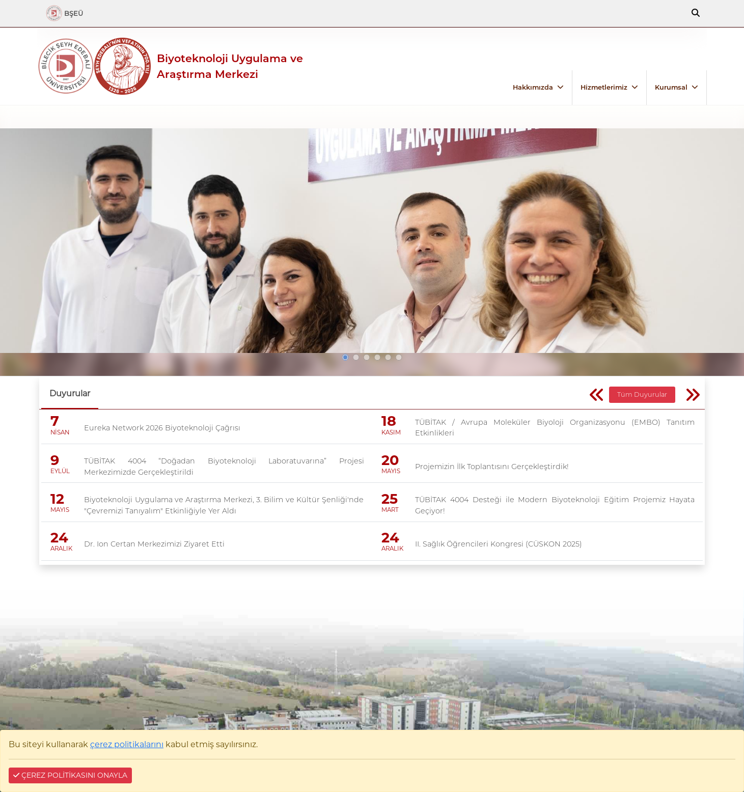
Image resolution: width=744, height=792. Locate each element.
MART (390, 509)
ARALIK (61, 548)
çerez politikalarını (126, 744)
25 (389, 498)
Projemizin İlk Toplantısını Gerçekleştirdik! (492, 466)
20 (390, 460)
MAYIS (390, 471)
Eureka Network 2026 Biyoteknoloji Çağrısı (162, 427)
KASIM (391, 432)
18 (388, 421)
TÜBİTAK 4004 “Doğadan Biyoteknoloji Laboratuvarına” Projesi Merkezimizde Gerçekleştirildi (224, 466)
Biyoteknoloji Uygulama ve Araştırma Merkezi (230, 66)
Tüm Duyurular (642, 394)
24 (59, 537)
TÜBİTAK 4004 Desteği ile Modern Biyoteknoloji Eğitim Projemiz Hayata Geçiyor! (555, 505)
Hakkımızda (533, 87)
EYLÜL (60, 471)
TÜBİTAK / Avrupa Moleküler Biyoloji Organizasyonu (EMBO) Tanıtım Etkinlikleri (555, 428)
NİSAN (59, 432)
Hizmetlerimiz (604, 87)
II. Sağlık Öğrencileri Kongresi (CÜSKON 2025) (498, 544)
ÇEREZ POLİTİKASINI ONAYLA (70, 775)
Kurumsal (671, 87)
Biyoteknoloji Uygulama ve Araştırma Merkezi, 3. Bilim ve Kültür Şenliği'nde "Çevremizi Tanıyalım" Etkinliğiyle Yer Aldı (224, 505)
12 (57, 498)
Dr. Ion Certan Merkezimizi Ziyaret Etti (154, 544)
